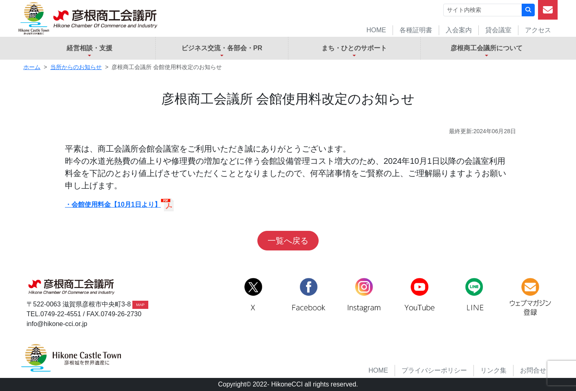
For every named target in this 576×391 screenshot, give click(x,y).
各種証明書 (416, 30)
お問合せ (533, 370)
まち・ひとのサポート (354, 48)
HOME (376, 30)
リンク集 (493, 370)
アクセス (538, 30)
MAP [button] (140, 304)
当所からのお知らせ (76, 67)
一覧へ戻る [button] (288, 240)
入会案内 (459, 30)
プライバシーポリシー (434, 370)
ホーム (31, 67)
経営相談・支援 (89, 48)
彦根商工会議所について (486, 48)
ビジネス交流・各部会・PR (221, 48)
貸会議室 (498, 30)
